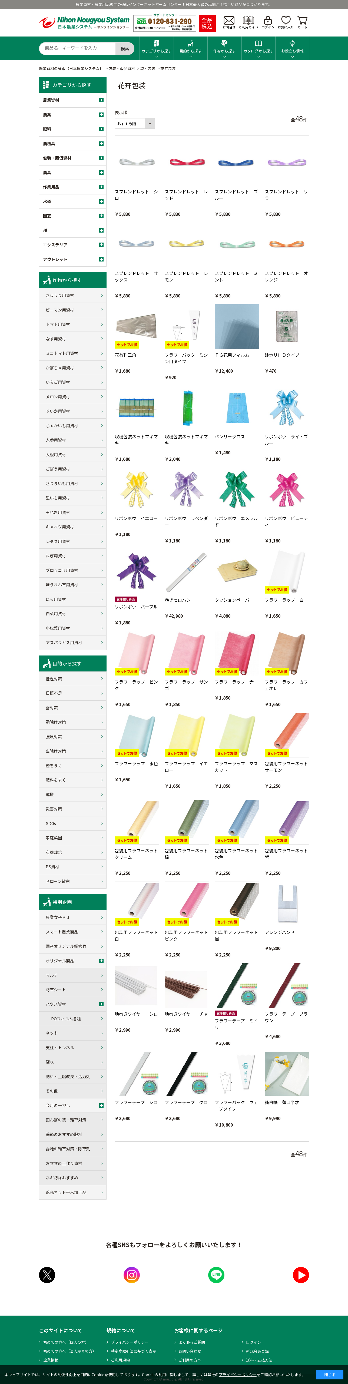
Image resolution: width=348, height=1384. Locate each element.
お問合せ (229, 22)
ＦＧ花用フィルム (232, 355)
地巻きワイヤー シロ (136, 1014)
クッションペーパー (234, 600)
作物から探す (224, 45)
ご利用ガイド (248, 22)
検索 (125, 48)
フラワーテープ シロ (136, 1102)
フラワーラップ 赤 (234, 681)
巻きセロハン (178, 600)
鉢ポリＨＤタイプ (282, 355)
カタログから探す (258, 45)
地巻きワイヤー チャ (186, 1014)
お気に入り (286, 22)
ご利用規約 (120, 1360)
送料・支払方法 (259, 1360)
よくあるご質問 (191, 1342)
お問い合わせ (189, 1351)
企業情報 (50, 1360)
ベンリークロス (230, 436)
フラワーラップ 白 (284, 600)
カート (302, 22)
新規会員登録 (257, 1351)
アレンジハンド (280, 932)
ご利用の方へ (189, 1360)
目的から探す (190, 45)
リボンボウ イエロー (136, 518)
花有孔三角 (125, 355)
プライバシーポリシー (130, 1342)
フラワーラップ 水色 (136, 763)
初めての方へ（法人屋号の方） (69, 1351)
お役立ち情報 (292, 45)
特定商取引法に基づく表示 (133, 1351)
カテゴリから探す (156, 45)
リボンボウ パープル (136, 606)
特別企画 (62, 901)
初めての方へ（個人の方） (66, 1342)
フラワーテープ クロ (186, 1102)
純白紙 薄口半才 (282, 1102)
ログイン (267, 22)
